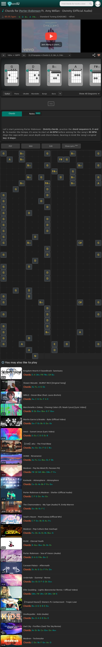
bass (54, 94)
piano (16, 94)
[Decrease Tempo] (3, 55)
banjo (44, 94)
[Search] (90, 3)
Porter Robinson (30, 10)
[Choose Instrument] (60, 94)
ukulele (26, 94)
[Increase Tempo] (24, 55)
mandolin (35, 94)
